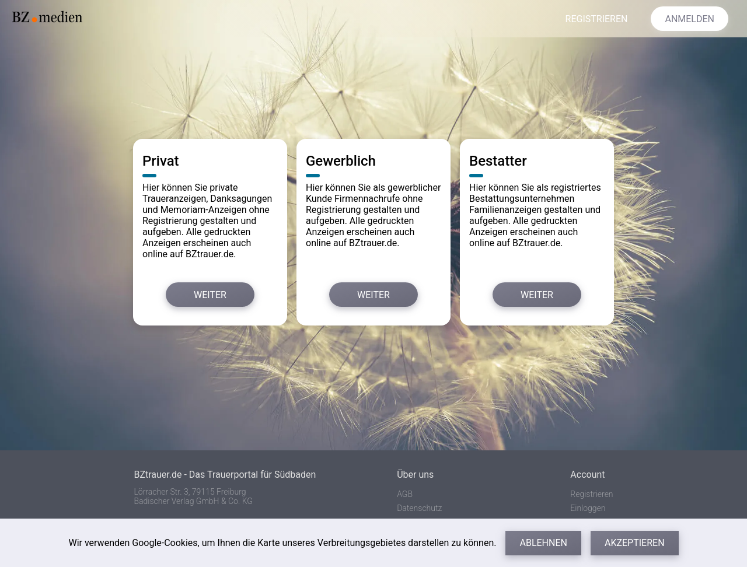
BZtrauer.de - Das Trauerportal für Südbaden (225, 474)
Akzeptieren (635, 542)
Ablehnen (543, 542)
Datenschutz (419, 508)
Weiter (210, 294)
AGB (405, 494)
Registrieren (591, 494)
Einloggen (587, 508)
